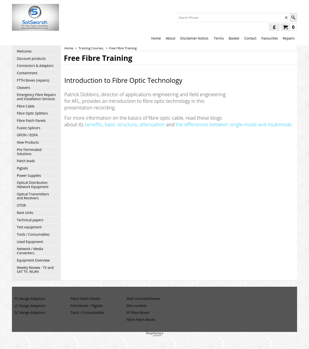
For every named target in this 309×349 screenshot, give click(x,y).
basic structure (121, 124)
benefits (93, 124)
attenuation (152, 124)
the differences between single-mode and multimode (233, 124)
